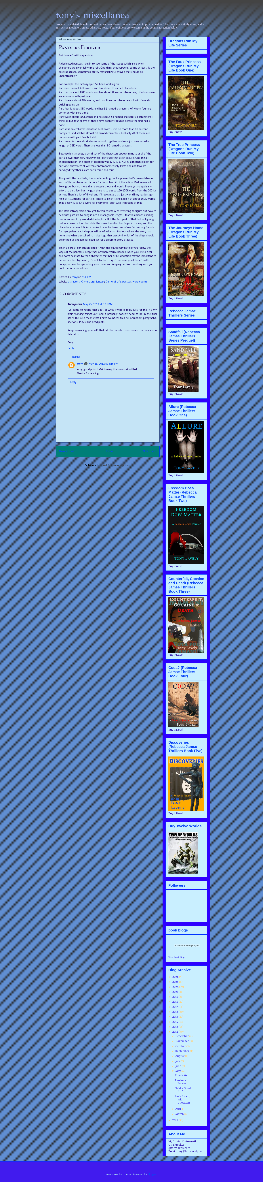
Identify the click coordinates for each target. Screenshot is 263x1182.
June (178, 1066)
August (180, 1056)
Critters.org (88, 281)
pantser (126, 281)
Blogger (152, 1174)
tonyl (75, 277)
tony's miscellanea (92, 15)
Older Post (149, 451)
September (182, 1051)
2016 (175, 1011)
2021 (175, 991)
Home (108, 451)
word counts (139, 281)
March (179, 1114)
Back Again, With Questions (182, 1099)
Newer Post (67, 451)
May (178, 1071)
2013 (175, 1026)
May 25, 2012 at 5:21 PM (98, 304)
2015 (175, 1016)
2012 (175, 1031)
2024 (175, 987)
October (180, 1046)
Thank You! (182, 1075)
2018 (175, 1001)
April (178, 1109)
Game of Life (113, 281)
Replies (76, 356)
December (182, 1036)
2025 (175, 981)
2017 (175, 1006)
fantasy (100, 281)
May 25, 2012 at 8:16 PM (103, 363)
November (182, 1041)
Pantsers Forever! (181, 1082)
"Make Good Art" (183, 1090)
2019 (175, 996)
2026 (175, 976)
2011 (175, 1120)
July (177, 1061)
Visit (176, 957)
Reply (71, 348)
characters (74, 281)
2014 (175, 1021)
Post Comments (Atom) (116, 465)
